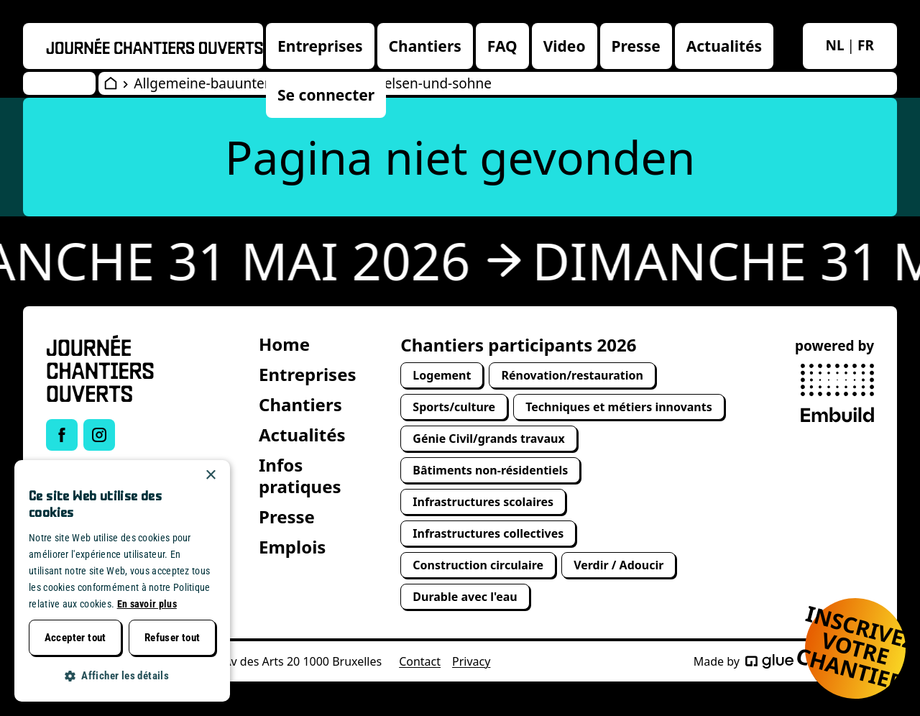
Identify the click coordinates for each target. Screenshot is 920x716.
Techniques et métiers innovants (618, 407)
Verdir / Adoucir (618, 565)
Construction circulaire (478, 565)
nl (835, 45)
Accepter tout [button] (75, 637)
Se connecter (325, 95)
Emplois (292, 547)
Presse (636, 46)
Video (564, 46)
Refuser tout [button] (172, 637)
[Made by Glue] (769, 661)
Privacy (471, 661)
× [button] (210, 475)
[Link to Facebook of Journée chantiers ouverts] (62, 435)
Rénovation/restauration (572, 375)
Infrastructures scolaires (483, 502)
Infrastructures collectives (488, 533)
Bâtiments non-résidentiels (490, 470)
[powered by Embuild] (837, 393)
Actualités (724, 46)
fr (865, 45)
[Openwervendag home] (154, 46)
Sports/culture (454, 407)
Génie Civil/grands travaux (488, 438)
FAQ (502, 46)
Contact (420, 661)
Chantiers (425, 46)
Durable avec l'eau (465, 597)
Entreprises (320, 46)
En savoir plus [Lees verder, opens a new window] (147, 604)
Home (284, 344)
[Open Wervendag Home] (110, 83)
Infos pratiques (300, 475)
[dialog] (122, 581)
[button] (122, 676)
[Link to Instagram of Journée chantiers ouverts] (99, 435)
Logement (442, 375)
